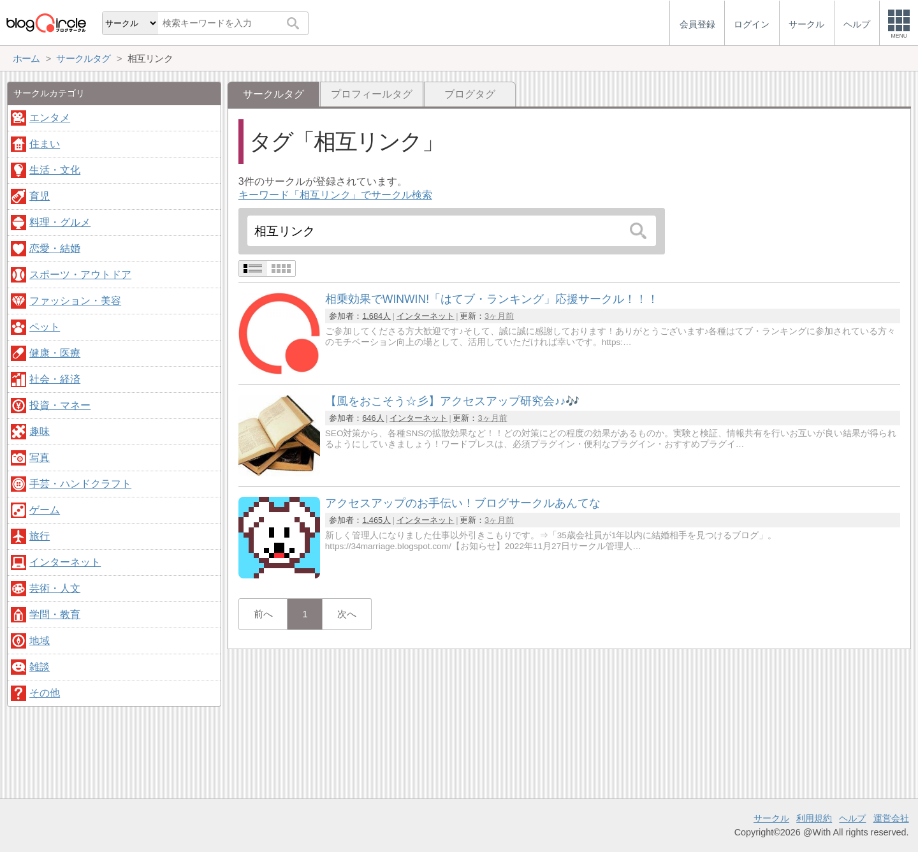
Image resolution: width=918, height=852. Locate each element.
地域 (39, 640)
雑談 (39, 666)
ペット (44, 326)
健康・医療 (54, 353)
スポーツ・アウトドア (80, 274)
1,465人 (376, 520)
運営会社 (891, 818)
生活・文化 (54, 170)
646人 (373, 418)
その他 (44, 692)
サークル (771, 818)
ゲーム (44, 509)
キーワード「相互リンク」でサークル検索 (335, 194)
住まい (44, 143)
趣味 (39, 431)
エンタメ (49, 117)
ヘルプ (852, 818)
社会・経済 (54, 379)
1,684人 (376, 316)
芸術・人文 (54, 588)
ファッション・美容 (75, 300)
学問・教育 (54, 614)
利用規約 (814, 818)
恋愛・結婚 (54, 248)
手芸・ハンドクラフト (80, 483)
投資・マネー (60, 405)
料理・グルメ (60, 222)
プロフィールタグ (371, 94)
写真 (39, 457)
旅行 (39, 536)
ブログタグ (469, 94)
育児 (39, 196)
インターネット (426, 316)
